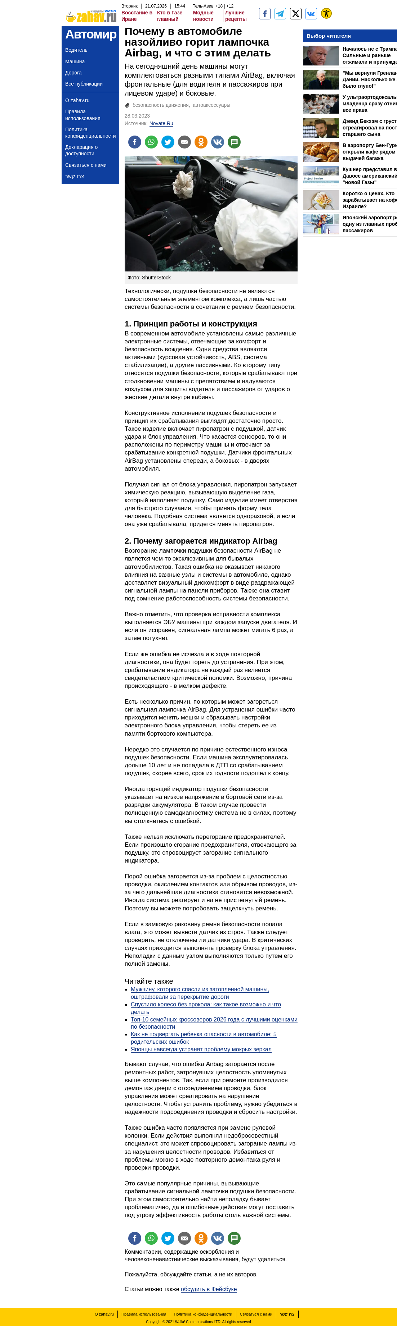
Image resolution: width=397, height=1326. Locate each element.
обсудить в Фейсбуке (209, 1289)
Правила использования (83, 115)
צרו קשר (74, 176)
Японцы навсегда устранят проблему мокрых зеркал (201, 1049)
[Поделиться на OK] (201, 142)
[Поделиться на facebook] (134, 142)
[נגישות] (326, 13)
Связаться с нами (86, 165)
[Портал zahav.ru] (311, 13)
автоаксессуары (211, 105)
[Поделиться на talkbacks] (234, 142)
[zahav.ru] (265, 13)
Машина (75, 61)
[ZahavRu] (296, 13)
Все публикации (84, 84)
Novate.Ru (161, 123)
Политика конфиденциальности (90, 133)
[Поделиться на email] (184, 142)
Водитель (76, 50)
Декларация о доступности (81, 150)
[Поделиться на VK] (217, 142)
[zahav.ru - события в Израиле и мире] (280, 13)
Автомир (90, 34)
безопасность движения (161, 105)
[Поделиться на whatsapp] (151, 142)
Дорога (73, 73)
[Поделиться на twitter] (167, 142)
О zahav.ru (77, 100)
